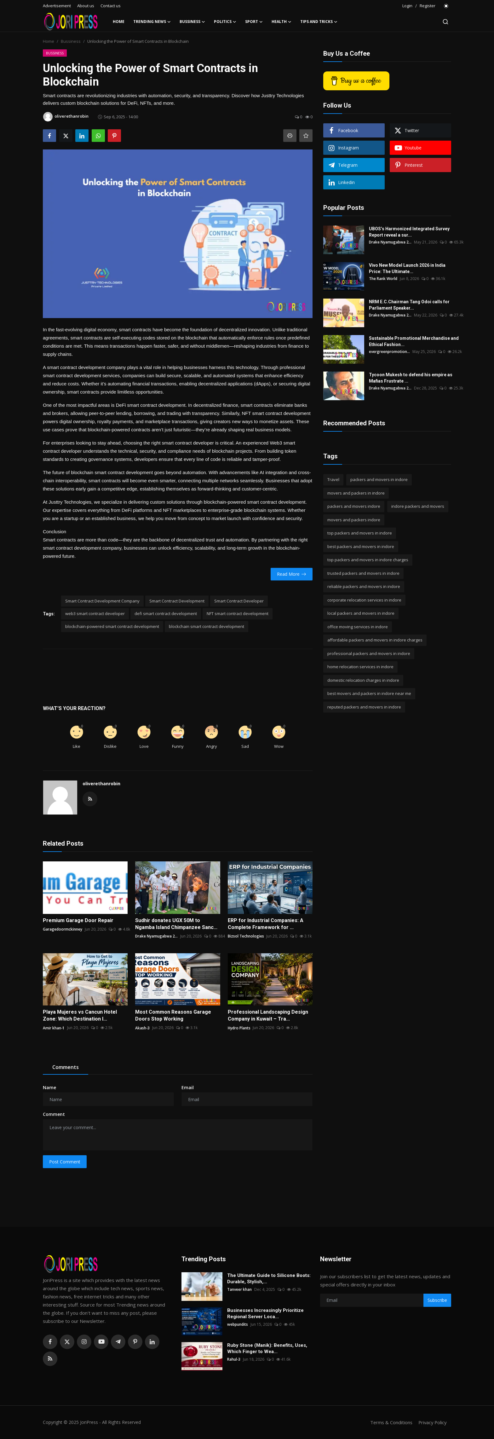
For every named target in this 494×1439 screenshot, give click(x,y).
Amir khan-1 (54, 1027)
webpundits (237, 1324)
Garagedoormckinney (62, 929)
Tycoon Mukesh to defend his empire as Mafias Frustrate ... (410, 378)
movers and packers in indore (356, 493)
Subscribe (437, 1300)
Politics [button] (225, 21)
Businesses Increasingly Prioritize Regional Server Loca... (265, 1313)
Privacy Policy (431, 1422)
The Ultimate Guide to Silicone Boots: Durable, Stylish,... (269, 1279)
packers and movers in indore (379, 479)
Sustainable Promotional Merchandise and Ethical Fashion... (414, 341)
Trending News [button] (152, 21)
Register (427, 5)
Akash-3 (142, 1027)
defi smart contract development (166, 613)
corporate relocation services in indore (364, 600)
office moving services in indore (357, 627)
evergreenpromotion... (389, 351)
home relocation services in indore (360, 666)
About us (85, 5)
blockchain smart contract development (206, 626)
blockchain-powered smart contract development (112, 626)
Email (187, 1087)
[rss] (50, 1359)
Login (407, 5)
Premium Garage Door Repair (78, 920)
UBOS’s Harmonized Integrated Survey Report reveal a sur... (409, 232)
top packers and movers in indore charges (367, 560)
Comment (54, 1114)
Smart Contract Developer (239, 601)
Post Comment (64, 1162)
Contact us (111, 5)
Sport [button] (254, 21)
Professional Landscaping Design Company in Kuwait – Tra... (268, 1015)
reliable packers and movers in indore (363, 586)
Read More (291, 574)
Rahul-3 (234, 1359)
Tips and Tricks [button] (318, 21)
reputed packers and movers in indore (364, 707)
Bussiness (71, 41)
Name (49, 1087)
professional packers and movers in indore (368, 653)
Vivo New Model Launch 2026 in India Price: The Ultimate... (407, 268)
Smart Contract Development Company (102, 601)
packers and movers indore (353, 506)
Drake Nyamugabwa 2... (156, 936)
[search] (445, 21)
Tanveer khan (239, 1289)
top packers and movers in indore (359, 533)
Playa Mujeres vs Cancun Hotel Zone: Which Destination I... (80, 1015)
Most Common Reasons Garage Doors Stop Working (173, 1015)
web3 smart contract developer (95, 613)
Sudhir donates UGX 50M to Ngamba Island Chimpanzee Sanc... (176, 923)
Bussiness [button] (192, 21)
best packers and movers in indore (360, 546)
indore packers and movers (417, 506)
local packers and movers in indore (360, 613)
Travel (333, 479)
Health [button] (281, 21)
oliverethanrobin (101, 784)
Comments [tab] (65, 1067)
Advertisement (57, 5)
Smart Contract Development (176, 601)
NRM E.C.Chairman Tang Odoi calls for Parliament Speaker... (409, 305)
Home (118, 21)
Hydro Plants (239, 1027)
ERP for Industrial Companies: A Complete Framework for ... (265, 923)
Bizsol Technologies (246, 936)
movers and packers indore (353, 520)
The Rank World (383, 278)
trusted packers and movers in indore (363, 573)
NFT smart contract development (237, 613)
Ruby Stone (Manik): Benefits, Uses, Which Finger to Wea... (267, 1348)
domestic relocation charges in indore (363, 680)
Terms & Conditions (389, 1422)
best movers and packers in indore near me (369, 693)
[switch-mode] (446, 5)
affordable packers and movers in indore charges (374, 640)
